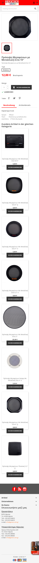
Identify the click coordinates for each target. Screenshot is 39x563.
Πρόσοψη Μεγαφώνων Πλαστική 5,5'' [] (15, 467)
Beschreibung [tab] (9, 105)
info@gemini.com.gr (12, 522)
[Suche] (19, 8)
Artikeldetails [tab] (24, 105)
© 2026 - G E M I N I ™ (19, 557)
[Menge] (4, 87)
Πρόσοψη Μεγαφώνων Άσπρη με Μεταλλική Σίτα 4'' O (15, 379)
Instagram (24, 489)
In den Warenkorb (21, 87)
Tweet (14, 98)
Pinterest (20, 98)
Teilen (9, 98)
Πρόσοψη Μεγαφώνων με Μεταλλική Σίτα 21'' (15, 335)
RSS (19, 489)
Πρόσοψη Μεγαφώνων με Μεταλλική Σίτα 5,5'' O (15, 292)
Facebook (14, 489)
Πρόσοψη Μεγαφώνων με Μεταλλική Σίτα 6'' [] (15, 204)
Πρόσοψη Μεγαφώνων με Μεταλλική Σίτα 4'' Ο (15, 248)
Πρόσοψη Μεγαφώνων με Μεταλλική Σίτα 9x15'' (15, 160)
